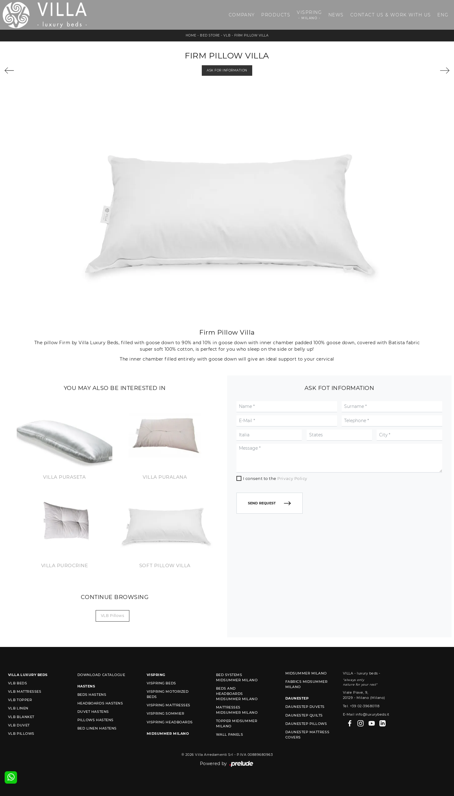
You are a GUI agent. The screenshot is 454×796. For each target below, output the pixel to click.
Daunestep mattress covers (307, 734)
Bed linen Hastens (97, 728)
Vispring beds (161, 683)
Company (242, 15)
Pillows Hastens (95, 720)
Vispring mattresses (168, 705)
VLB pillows (112, 615)
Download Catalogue (101, 675)
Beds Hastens (91, 694)
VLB (227, 35)
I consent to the (275, 478)
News (336, 15)
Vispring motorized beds (167, 694)
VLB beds (17, 683)
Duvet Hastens (93, 711)
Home (191, 35)
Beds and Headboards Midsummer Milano (236, 693)
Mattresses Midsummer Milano (236, 710)
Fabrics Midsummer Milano (306, 684)
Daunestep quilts (304, 715)
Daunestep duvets (305, 706)
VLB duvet (19, 725)
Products (275, 15)
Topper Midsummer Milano (236, 723)
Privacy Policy (292, 478)
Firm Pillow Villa (251, 35)
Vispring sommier (165, 713)
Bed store (210, 35)
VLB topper (20, 700)
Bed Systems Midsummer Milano (236, 677)
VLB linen (18, 708)
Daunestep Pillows (306, 723)
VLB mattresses (24, 691)
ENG (442, 15)
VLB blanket (21, 717)
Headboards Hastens (100, 703)
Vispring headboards (170, 722)
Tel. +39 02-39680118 (361, 706)
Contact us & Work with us (390, 15)
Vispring (309, 15)
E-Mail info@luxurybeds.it (366, 714)
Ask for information (227, 70)
